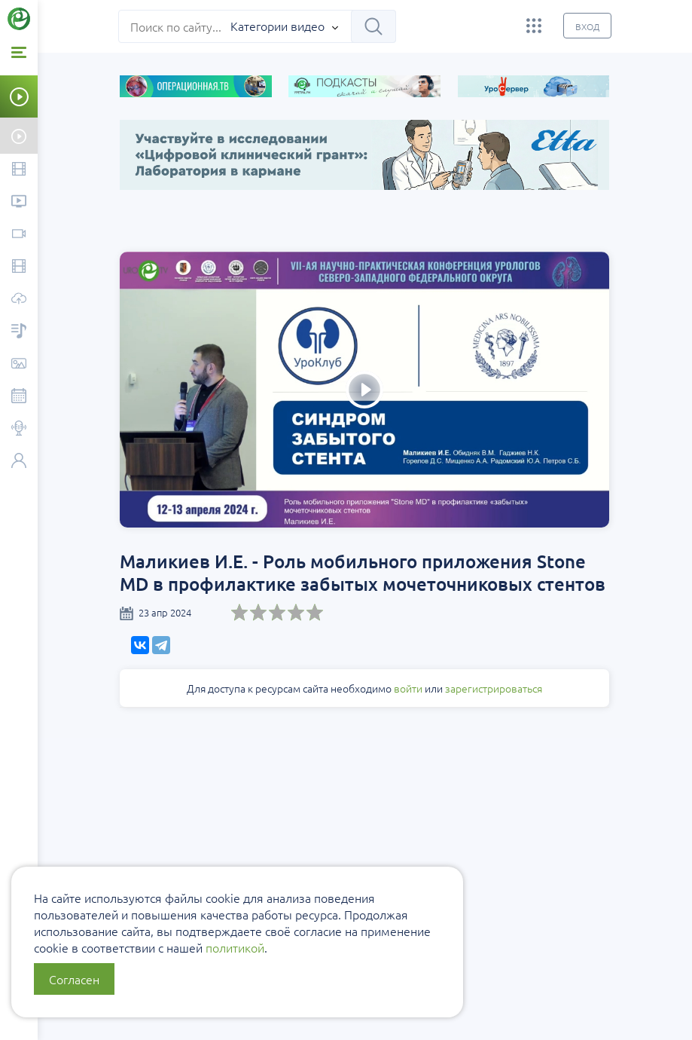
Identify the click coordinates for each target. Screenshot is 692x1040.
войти (409, 688)
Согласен (74, 979)
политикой (235, 947)
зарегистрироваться (494, 688)
